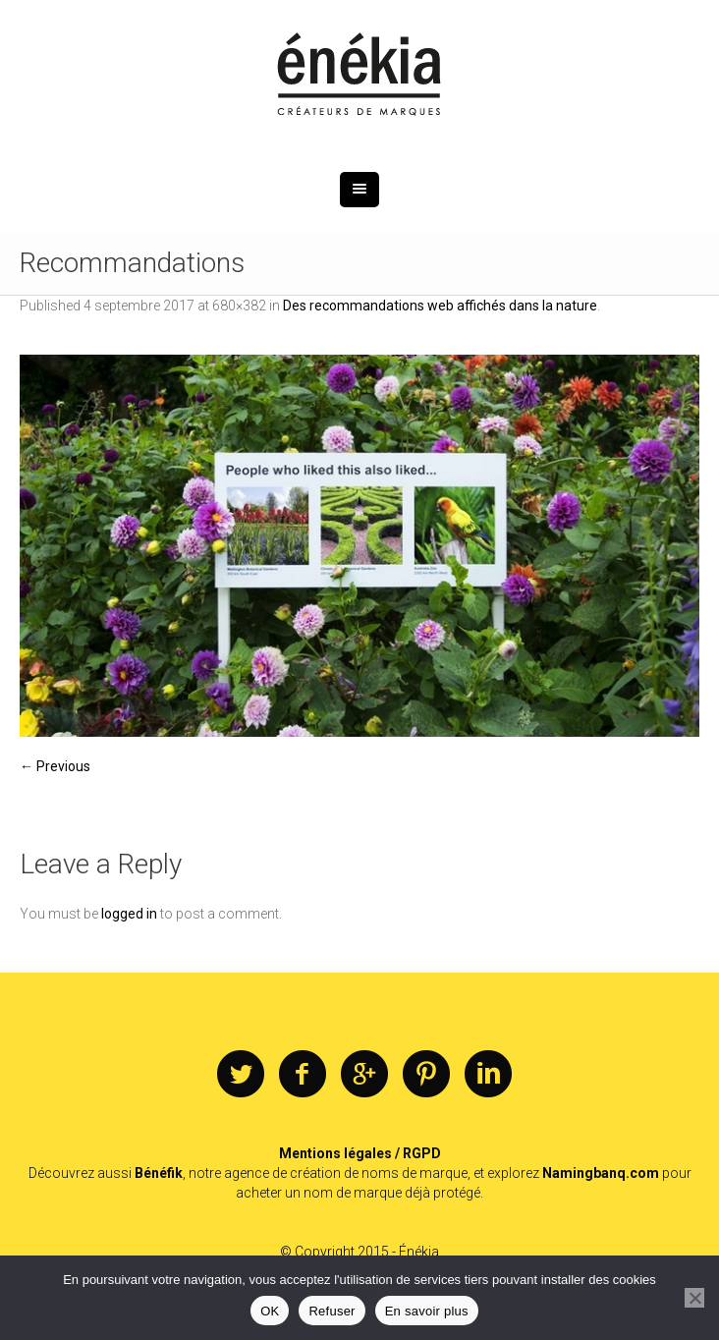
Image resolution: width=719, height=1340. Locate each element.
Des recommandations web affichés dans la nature (440, 305)
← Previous (55, 766)
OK (269, 1311)
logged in (129, 913)
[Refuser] (694, 1298)
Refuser (331, 1311)
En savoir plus (427, 1311)
